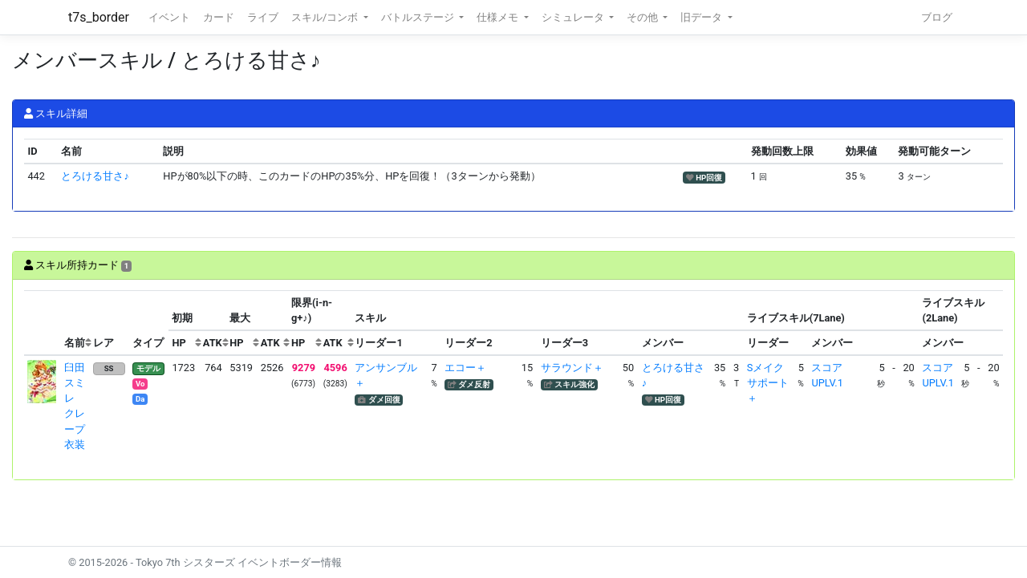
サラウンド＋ (572, 368)
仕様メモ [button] (499, 17)
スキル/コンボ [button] (325, 17)
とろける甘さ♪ (94, 176)
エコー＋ (465, 368)
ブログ (936, 17)
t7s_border (98, 17)
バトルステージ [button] (419, 17)
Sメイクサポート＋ (768, 383)
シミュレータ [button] (574, 17)
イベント (169, 17)
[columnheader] (42, 323)
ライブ (262, 17)
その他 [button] (643, 17)
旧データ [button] (702, 17)
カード (218, 17)
